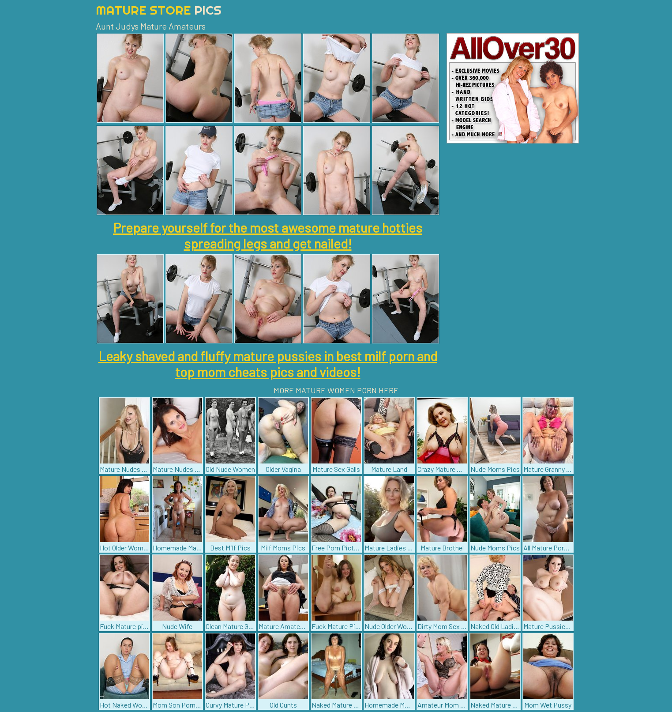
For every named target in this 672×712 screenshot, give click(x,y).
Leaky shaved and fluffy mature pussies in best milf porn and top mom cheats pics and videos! (267, 364)
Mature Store (158, 10)
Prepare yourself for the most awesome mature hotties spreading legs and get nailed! (267, 235)
